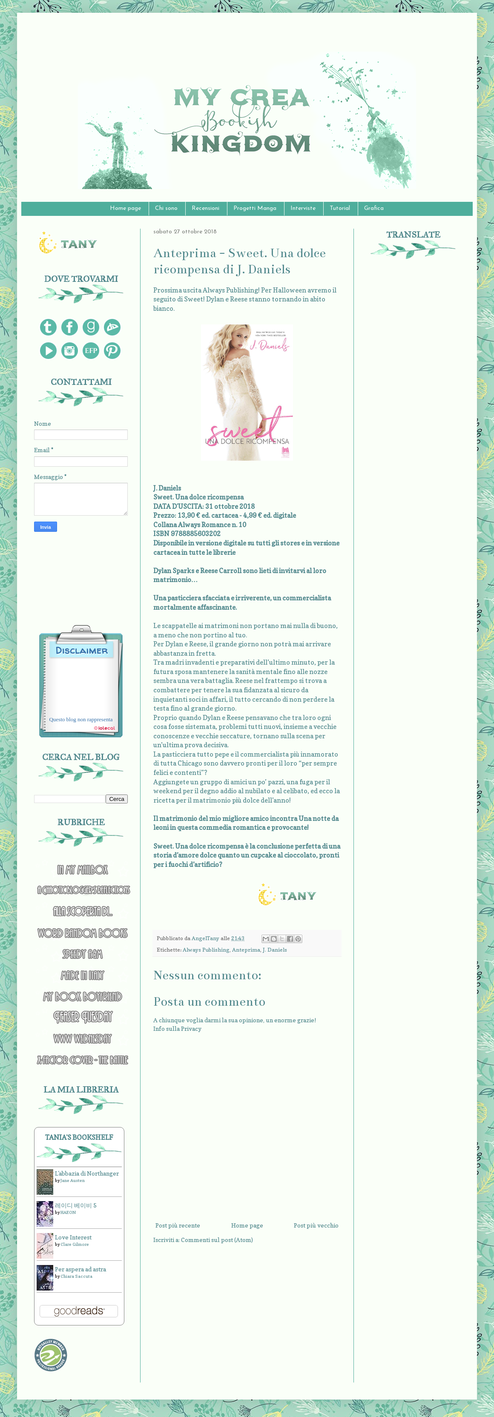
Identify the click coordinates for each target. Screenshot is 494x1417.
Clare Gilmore (74, 1244)
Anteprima (246, 950)
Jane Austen (72, 1180)
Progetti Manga (254, 208)
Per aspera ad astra (80, 1269)
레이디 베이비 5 (76, 1205)
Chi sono (166, 208)
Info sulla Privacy (177, 1028)
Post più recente (177, 1225)
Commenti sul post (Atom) (217, 1239)
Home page (125, 208)
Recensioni (205, 208)
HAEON (68, 1212)
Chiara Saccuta (76, 1276)
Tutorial (340, 208)
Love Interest (73, 1237)
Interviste (303, 208)
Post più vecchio (316, 1225)
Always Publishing (206, 950)
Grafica (374, 208)
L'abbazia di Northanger (87, 1173)
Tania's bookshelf (79, 1137)
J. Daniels (275, 950)
